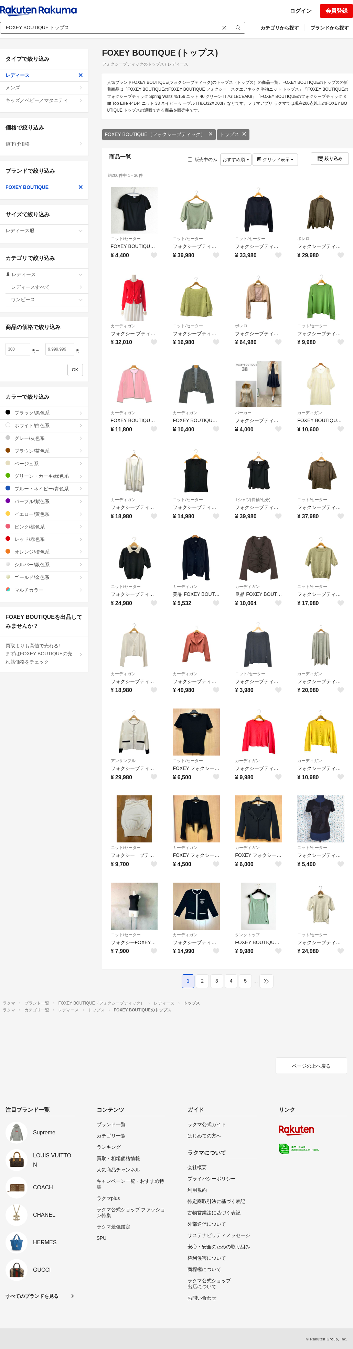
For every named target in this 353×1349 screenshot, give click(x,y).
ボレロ (303, 238)
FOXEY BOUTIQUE (44, 187)
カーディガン (123, 326)
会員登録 (336, 11)
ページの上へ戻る (311, 1066)
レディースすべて (47, 287)
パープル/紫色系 (44, 501)
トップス (233, 134)
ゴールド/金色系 (44, 577)
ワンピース (47, 299)
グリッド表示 (275, 159)
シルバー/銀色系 (44, 564)
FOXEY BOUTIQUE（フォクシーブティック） (159, 134)
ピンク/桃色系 (44, 527)
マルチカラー (44, 590)
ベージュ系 (44, 463)
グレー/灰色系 (44, 438)
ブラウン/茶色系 (44, 451)
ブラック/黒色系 (44, 413)
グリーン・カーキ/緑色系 (44, 476)
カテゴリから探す (279, 28)
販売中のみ (202, 159)
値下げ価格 (44, 144)
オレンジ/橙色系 (44, 552)
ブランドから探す (329, 28)
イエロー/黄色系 (44, 514)
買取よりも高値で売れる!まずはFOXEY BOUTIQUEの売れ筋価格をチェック (44, 654)
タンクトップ (247, 934)
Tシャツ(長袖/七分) (252, 499)
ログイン (301, 11)
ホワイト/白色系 (44, 425)
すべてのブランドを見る (32, 1296)
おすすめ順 (236, 159)
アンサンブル (123, 760)
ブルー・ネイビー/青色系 (44, 488)
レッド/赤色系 (44, 539)
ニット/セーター (126, 238)
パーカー (243, 412)
